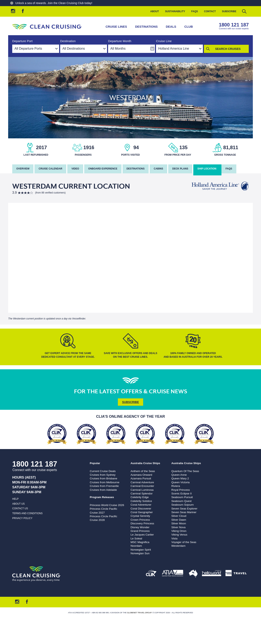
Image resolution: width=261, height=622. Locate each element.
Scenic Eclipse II (181, 493)
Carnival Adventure (142, 482)
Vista (174, 538)
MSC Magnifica (139, 542)
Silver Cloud (178, 515)
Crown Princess (140, 519)
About (154, 11)
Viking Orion (178, 530)
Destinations (146, 26)
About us (18, 503)
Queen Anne (179, 474)
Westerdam (178, 545)
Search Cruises (228, 48)
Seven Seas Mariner (183, 512)
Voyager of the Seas (183, 542)
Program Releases (102, 497)
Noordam (136, 545)
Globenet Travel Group (139, 613)
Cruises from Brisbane (103, 478)
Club (188, 26)
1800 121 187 (234, 25)
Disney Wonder (139, 527)
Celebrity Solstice (141, 501)
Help (15, 498)
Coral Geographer (141, 512)
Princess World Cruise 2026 (107, 505)
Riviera (175, 486)
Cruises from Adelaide (103, 489)
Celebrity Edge (139, 497)
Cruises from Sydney (102, 474)
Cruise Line (164, 41)
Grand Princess (140, 530)
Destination (68, 41)
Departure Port (22, 41)
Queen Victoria (180, 482)
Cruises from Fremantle (104, 486)
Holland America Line (136, 63)
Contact (210, 11)
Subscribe (229, 11)
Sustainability (175, 11)
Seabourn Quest (181, 501)
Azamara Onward (141, 474)
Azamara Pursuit (140, 478)
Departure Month (119, 41)
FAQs (194, 11)
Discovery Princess (142, 523)
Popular (95, 463)
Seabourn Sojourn (182, 504)
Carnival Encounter (142, 486)
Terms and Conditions (27, 513)
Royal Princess (180, 489)
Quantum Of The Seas (185, 471)
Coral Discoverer (140, 508)
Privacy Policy (22, 518)
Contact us (20, 508)
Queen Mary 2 (180, 478)
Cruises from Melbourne (104, 482)
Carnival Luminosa (142, 489)
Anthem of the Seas (142, 471)
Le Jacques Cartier (142, 534)
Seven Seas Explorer (184, 508)
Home (94, 63)
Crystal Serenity (140, 515)
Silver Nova (178, 527)
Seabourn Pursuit (182, 497)
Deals (171, 26)
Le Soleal (136, 538)
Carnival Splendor (141, 493)
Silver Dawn (178, 519)
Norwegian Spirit (140, 549)
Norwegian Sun (139, 553)
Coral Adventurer (140, 504)
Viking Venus (179, 534)
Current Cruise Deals (103, 471)
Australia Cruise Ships (145, 463)
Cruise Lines (116, 26)
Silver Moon (178, 523)
